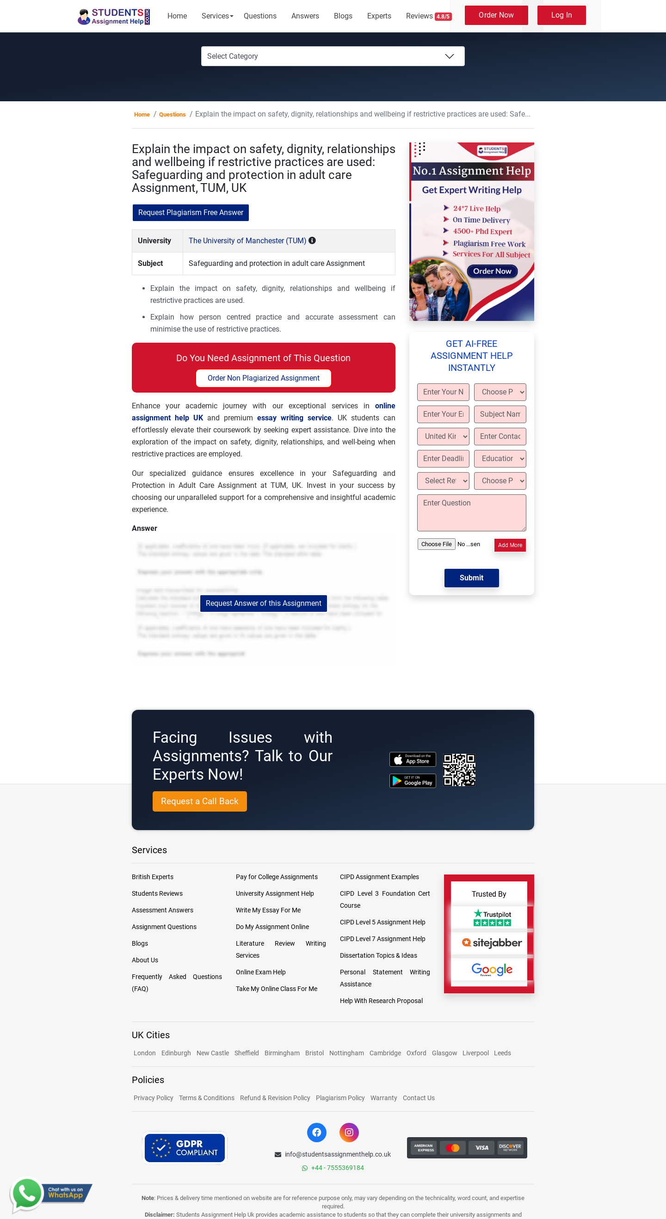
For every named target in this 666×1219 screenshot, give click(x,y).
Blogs (343, 16)
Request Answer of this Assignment (263, 603)
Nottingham (346, 1053)
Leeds (502, 1053)
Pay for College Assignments (277, 876)
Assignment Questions (164, 926)
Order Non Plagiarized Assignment (264, 378)
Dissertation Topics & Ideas (378, 955)
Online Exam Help (261, 972)
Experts (379, 16)
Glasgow (445, 1053)
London (145, 1053)
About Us (145, 960)
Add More (510, 545)
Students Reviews (157, 893)
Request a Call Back (200, 801)
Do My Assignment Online (272, 926)
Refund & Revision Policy (275, 1098)
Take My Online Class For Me (276, 988)
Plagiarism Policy (340, 1098)
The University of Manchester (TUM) (248, 240)
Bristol (314, 1053)
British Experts (152, 876)
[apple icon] (412, 759)
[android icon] (412, 781)
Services (215, 16)
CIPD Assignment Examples (379, 876)
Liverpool (476, 1053)
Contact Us (419, 1098)
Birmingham (282, 1053)
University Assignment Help (275, 893)
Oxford (416, 1053)
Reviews (429, 16)
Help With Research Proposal (381, 1000)
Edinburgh (176, 1053)
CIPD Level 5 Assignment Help (383, 922)
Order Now (496, 15)
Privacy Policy (153, 1098)
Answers (305, 16)
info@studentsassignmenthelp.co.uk (333, 1154)
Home (177, 16)
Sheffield (246, 1053)
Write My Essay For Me (268, 910)
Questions (260, 16)
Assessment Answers (162, 910)
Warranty (383, 1098)
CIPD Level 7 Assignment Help (383, 938)
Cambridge (385, 1053)
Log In (562, 15)
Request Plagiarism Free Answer (190, 212)
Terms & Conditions (206, 1098)
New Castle (213, 1053)
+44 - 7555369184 (333, 1167)
